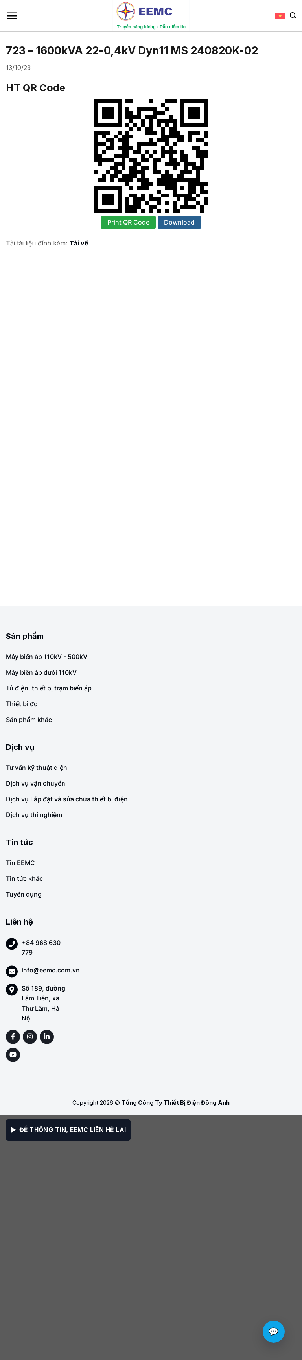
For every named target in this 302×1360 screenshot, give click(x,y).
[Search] (293, 15)
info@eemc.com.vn (51, 970)
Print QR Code (128, 222)
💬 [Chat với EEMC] (274, 1331)
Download (179, 222)
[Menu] (12, 16)
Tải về (78, 243)
